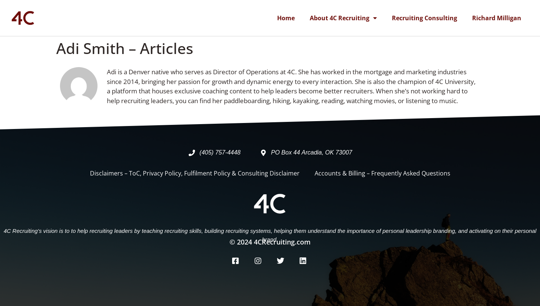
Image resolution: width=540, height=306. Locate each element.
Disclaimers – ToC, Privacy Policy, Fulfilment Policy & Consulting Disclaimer (195, 173)
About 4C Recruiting (343, 18)
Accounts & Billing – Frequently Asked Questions (382, 173)
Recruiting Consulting (424, 18)
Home (286, 18)
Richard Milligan (496, 18)
